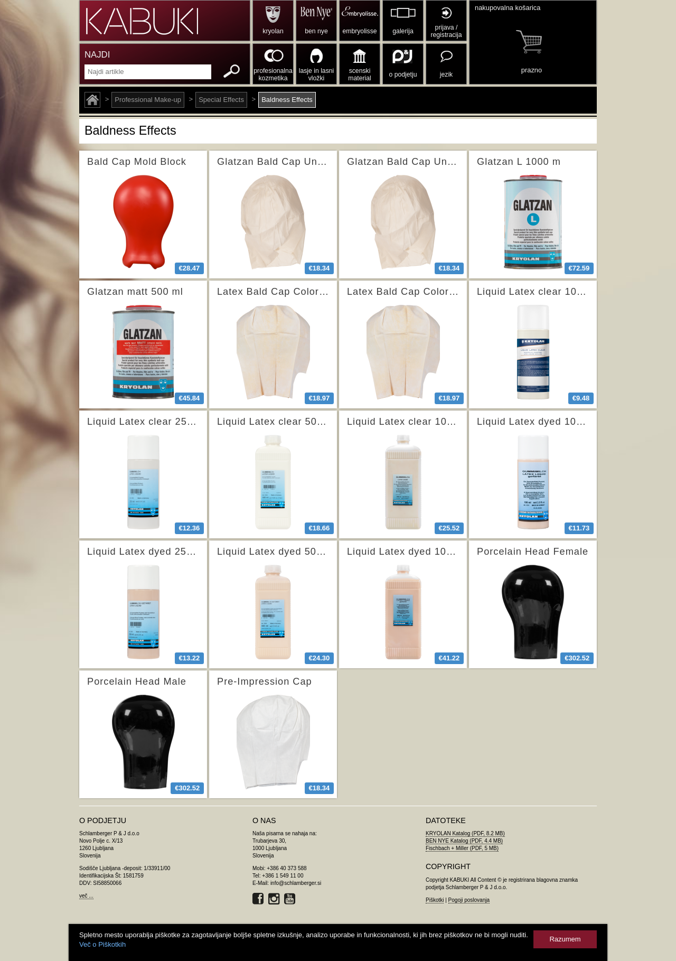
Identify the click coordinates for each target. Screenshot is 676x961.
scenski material (359, 74)
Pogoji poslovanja (469, 900)
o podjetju (403, 74)
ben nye (316, 31)
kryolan (272, 31)
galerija (402, 31)
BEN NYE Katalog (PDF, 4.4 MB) (464, 841)
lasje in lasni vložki (316, 74)
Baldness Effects (287, 100)
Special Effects (221, 100)
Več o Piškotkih (102, 944)
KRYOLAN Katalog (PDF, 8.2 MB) (465, 833)
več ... (86, 896)
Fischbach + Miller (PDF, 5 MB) (462, 848)
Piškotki (435, 900)
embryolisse (359, 31)
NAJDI (97, 55)
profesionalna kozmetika (272, 74)
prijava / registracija (446, 31)
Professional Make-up (148, 100)
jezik (446, 74)
